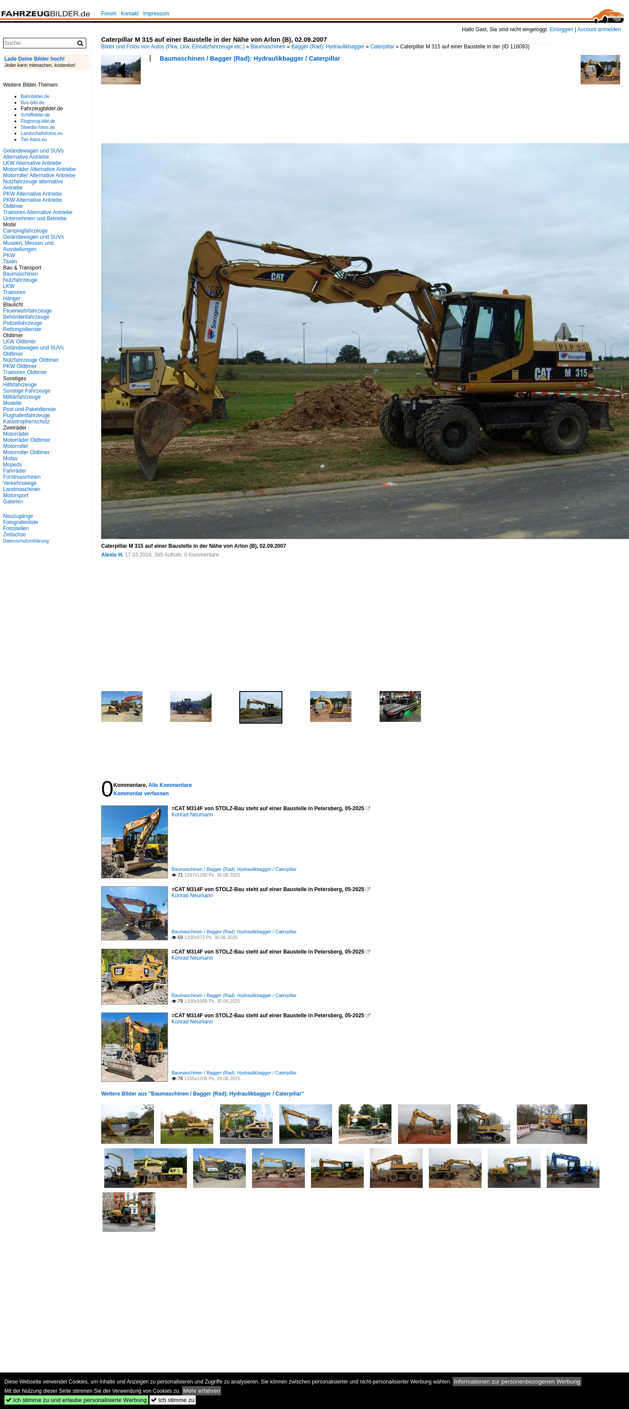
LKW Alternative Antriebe (32, 163)
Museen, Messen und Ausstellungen (28, 246)
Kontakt (130, 14)
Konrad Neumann (192, 815)
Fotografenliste (20, 522)
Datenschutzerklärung (26, 540)
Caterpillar (382, 47)
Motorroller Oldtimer (26, 452)
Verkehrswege (20, 483)
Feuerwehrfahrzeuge (27, 311)
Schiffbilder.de (35, 114)
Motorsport (15, 495)
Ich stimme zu (172, 1400)
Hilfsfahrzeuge (20, 385)
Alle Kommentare (170, 785)
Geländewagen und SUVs (33, 237)
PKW (9, 255)
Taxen (10, 261)
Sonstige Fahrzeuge (26, 391)
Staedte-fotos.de (38, 127)
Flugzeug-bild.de (38, 121)
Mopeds (12, 465)
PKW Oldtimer (20, 366)
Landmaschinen (21, 489)
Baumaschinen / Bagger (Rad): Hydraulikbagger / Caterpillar (250, 58)
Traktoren (14, 292)
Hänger (11, 298)
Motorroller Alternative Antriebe (39, 175)
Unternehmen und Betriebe (34, 218)
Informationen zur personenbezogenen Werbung (517, 1381)
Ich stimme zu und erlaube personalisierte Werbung (76, 1400)
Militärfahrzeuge (21, 397)
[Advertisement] (261, 105)
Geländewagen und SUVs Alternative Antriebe (33, 154)
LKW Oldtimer (19, 342)
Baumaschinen (268, 47)
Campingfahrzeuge (25, 231)
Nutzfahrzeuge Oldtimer (31, 360)
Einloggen (561, 29)
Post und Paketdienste (29, 409)
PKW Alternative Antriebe (32, 194)
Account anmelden (599, 29)
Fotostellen (16, 528)
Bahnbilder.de (35, 96)
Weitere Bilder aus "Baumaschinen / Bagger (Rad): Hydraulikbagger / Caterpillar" (202, 1094)
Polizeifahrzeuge (22, 323)
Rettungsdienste (22, 329)
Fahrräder (14, 471)
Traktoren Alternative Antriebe (38, 212)
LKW (9, 286)
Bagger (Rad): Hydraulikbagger (327, 47)
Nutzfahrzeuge (20, 280)
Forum (109, 14)
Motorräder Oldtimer (26, 440)
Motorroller (15, 446)
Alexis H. (112, 555)
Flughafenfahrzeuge (26, 415)
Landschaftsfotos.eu (41, 133)
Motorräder (16, 434)
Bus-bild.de (32, 102)
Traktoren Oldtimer (25, 372)
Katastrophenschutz (26, 422)
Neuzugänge (18, 516)
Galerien (13, 502)
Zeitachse (14, 535)
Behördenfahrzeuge (26, 317)
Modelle (12, 403)
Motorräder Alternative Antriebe (39, 169)
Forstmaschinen (21, 477)
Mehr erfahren (201, 1390)
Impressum (156, 14)
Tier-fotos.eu (34, 139)
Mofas (10, 458)
